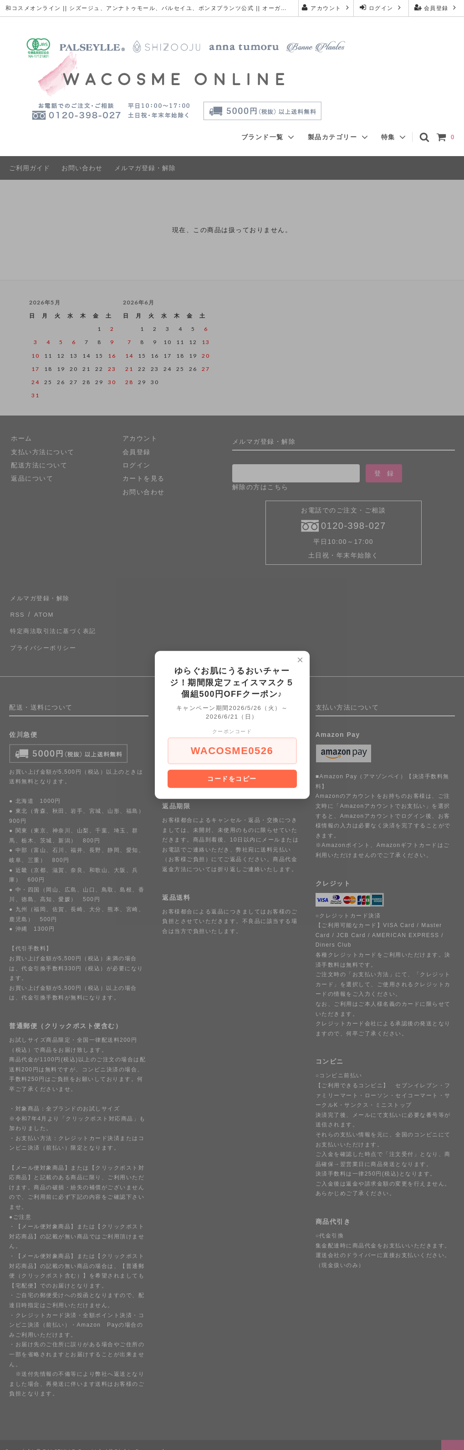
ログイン (381, 7)
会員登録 (436, 7)
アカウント (326, 7)
